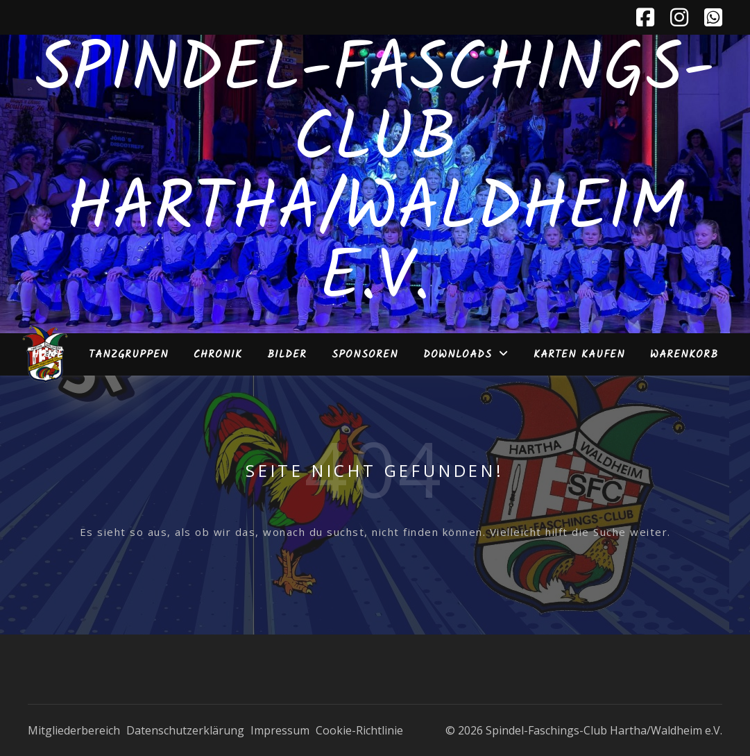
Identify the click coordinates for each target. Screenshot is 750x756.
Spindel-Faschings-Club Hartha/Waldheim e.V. (375, 175)
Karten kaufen (579, 354)
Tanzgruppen (129, 354)
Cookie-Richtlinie (359, 730)
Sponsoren (365, 354)
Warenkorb (684, 354)
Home (48, 354)
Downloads (457, 354)
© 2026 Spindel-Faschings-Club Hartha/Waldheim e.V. (583, 730)
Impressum (279, 730)
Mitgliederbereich (74, 730)
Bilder (287, 354)
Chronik (218, 354)
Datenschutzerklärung (185, 730)
